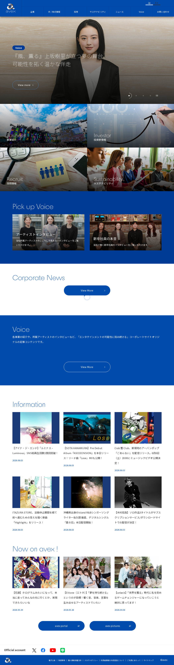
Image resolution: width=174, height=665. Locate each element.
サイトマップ (149, 660)
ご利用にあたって (134, 660)
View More (87, 290)
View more (24, 85)
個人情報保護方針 (74, 660)
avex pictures (112, 625)
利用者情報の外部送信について (112, 660)
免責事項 (61, 660)
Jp (149, 2)
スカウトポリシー (91, 660)
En (156, 2)
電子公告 (52, 660)
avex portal (61, 625)
